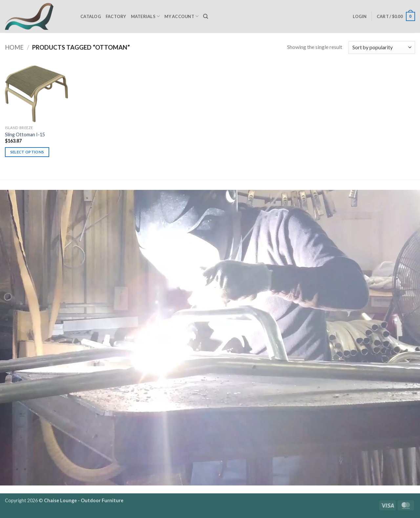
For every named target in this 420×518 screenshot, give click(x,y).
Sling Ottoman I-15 (25, 134)
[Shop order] (381, 47)
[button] (360, 16)
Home (14, 47)
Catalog (90, 16)
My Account (181, 16)
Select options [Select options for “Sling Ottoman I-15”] (27, 152)
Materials (145, 16)
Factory (116, 16)
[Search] (205, 16)
